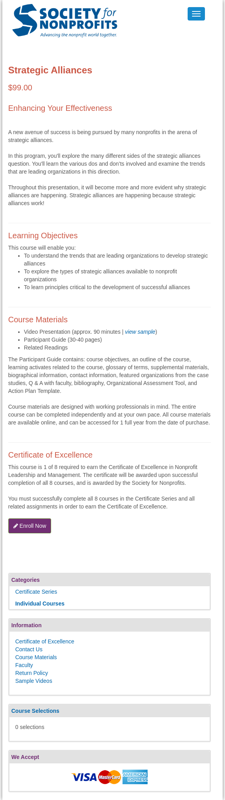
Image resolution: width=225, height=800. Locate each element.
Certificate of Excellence (44, 641)
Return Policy (31, 673)
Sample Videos (33, 681)
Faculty (24, 665)
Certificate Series (36, 592)
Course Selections (35, 711)
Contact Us (28, 649)
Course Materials (36, 657)
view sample (140, 332)
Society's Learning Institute (60, 14)
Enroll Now (29, 526)
